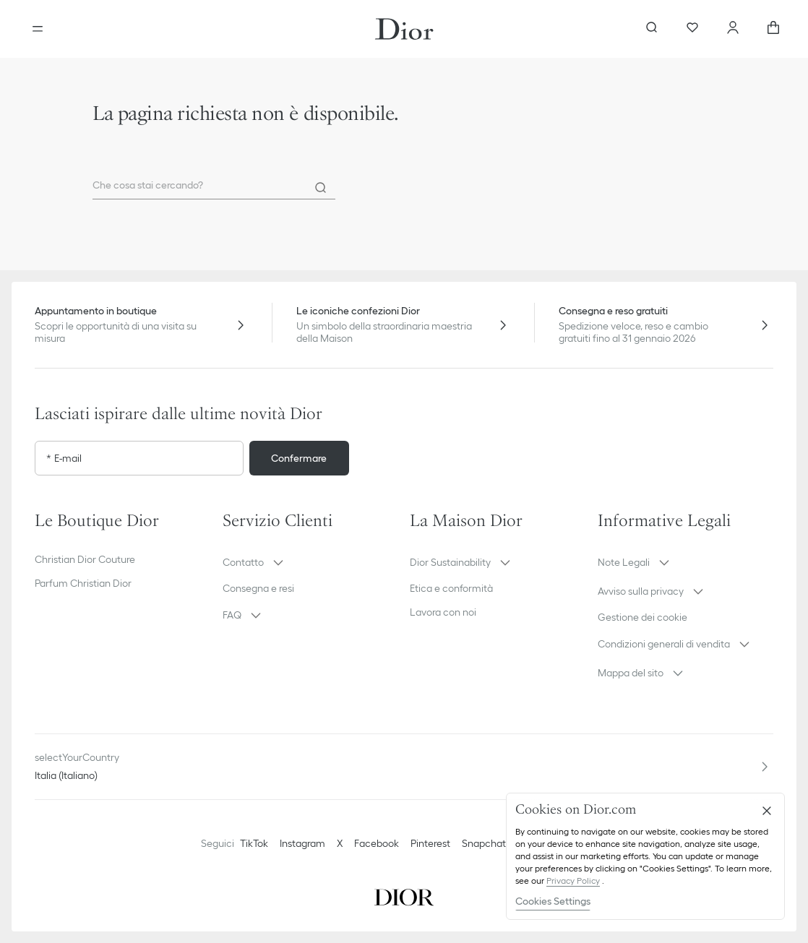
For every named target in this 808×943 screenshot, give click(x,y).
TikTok (254, 843)
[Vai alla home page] (404, 29)
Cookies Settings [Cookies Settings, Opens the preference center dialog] (552, 901)
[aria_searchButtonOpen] (652, 29)
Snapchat (484, 843)
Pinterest (430, 843)
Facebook (376, 843)
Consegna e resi (258, 588)
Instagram (302, 843)
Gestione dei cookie (642, 617)
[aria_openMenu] (37, 29)
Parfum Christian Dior (83, 583)
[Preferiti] (692, 29)
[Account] (733, 29)
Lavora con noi (443, 612)
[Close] (766, 810)
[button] (311, 562)
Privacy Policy (573, 880)
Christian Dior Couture (85, 559)
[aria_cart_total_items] (773, 29)
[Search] (320, 187)
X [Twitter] (340, 843)
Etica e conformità (451, 588)
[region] (645, 856)
